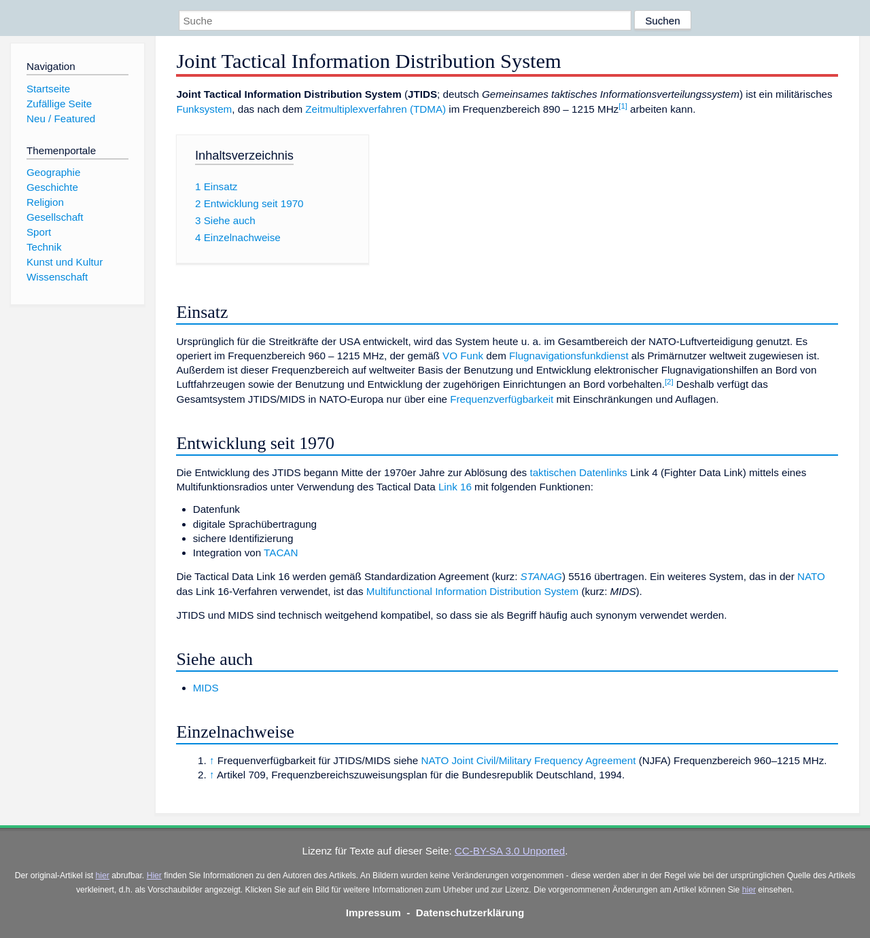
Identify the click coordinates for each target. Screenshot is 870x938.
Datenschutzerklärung (470, 912)
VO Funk (462, 355)
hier (102, 875)
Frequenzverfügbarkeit (501, 399)
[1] (623, 106)
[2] (669, 382)
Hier (154, 875)
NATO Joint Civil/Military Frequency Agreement (528, 760)
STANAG (541, 576)
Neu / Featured (61, 118)
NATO (811, 576)
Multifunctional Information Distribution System (472, 591)
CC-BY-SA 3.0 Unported (510, 850)
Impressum (373, 912)
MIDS (206, 687)
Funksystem (204, 109)
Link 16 (455, 486)
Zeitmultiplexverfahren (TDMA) (375, 109)
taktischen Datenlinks (578, 472)
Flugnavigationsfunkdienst (569, 355)
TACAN (281, 552)
